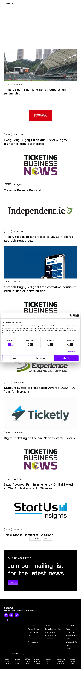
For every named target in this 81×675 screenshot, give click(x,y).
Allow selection (40, 358)
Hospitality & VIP (50, 641)
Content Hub (70, 638)
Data (29, 641)
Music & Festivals (50, 638)
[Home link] (8, 3)
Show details (70, 352)
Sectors (48, 631)
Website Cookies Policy (17, 667)
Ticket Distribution (34, 645)
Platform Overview (34, 635)
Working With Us (71, 648)
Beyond (26, 660)
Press (8, 84)
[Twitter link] (17, 621)
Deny (15, 358)
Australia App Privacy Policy (50, 667)
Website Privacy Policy (72, 667)
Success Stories (71, 641)
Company (70, 631)
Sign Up (13, 588)
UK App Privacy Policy (27, 667)
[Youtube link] (11, 621)
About (68, 635)
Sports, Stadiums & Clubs (53, 635)
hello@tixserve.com (10, 626)
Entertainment (49, 645)
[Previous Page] (35, 544)
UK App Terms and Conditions (37, 667)
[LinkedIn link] (6, 621)
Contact (68, 654)
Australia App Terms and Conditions (61, 667)
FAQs (68, 651)
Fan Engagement (33, 648)
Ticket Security (33, 638)
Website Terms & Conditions (7, 667)
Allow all (66, 358)
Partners (69, 645)
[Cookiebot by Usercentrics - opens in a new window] (70, 315)
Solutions (32, 631)
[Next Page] (47, 544)
